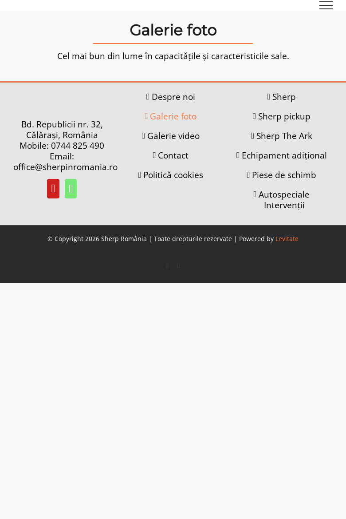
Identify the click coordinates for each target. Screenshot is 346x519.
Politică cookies (173, 175)
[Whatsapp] (71, 188)
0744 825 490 (77, 145)
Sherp (284, 96)
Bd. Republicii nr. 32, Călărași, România (62, 130)
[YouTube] (53, 188)
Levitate (287, 238)
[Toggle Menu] (326, 5)
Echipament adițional (284, 155)
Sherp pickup (284, 116)
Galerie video (173, 136)
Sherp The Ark (284, 136)
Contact (173, 155)
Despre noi (173, 96)
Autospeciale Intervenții (284, 199)
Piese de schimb (284, 175)
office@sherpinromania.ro (65, 167)
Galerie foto (173, 116)
